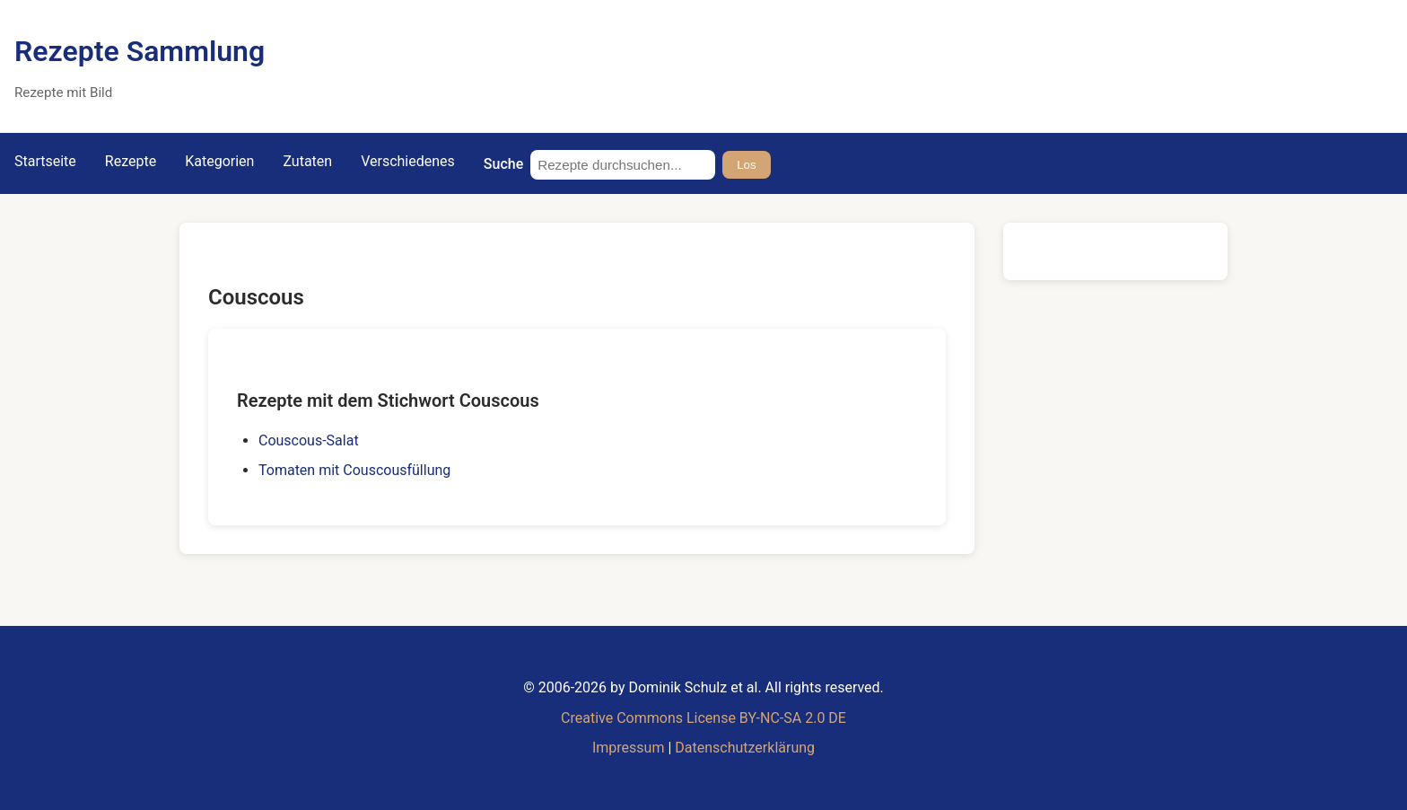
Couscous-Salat (308, 440)
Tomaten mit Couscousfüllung (354, 470)
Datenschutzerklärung (745, 747)
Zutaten (307, 161)
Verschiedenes (408, 161)
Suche (503, 163)
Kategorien (219, 161)
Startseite (45, 161)
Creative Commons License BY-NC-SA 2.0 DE (703, 717)
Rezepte (130, 161)
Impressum (628, 747)
